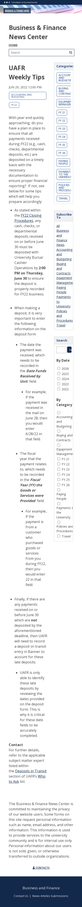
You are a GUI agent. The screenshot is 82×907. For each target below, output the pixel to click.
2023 (65, 384)
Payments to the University (66, 174)
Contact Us (21, 896)
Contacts (41, 868)
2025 (65, 374)
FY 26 (62, 153)
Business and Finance (41, 887)
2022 (65, 389)
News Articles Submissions (50, 896)
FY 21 (62, 112)
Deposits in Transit (31, 771)
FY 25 (62, 145)
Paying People (63, 162)
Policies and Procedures (67, 187)
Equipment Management (68, 103)
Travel (63, 198)
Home (13, 45)
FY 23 (62, 129)
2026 (65, 368)
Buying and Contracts (67, 91)
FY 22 (14, 104)
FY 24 (62, 137)
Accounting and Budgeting (21, 95)
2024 (65, 379)
